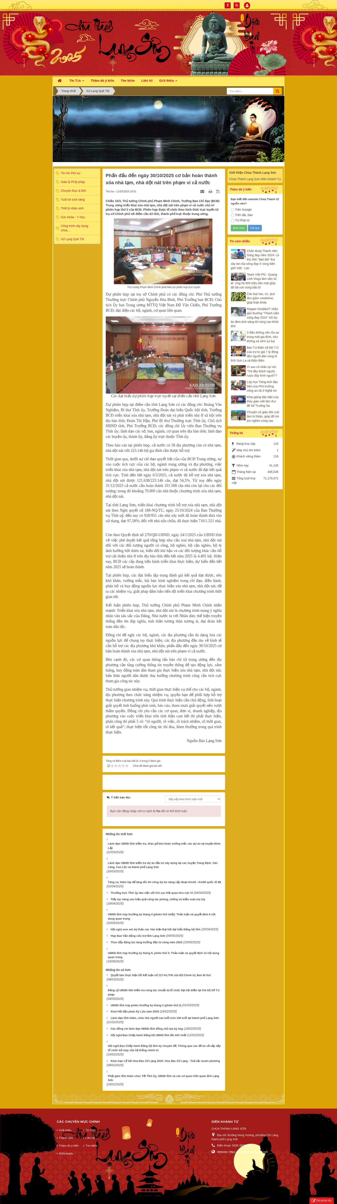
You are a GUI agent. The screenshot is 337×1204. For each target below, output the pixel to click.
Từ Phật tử (240, 220)
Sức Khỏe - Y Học (73, 217)
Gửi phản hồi (321, 1201)
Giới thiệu (65, 1124)
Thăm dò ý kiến (69, 1140)
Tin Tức (90, 1124)
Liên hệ (90, 1132)
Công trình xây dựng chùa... (74, 228)
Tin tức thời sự (70, 173)
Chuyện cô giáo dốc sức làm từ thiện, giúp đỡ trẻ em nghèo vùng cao (263, 416)
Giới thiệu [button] (168, 82)
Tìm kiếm (91, 1140)
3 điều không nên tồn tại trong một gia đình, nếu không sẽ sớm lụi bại (263, 337)
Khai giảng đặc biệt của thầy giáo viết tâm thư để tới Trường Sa (263, 401)
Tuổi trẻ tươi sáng (73, 199)
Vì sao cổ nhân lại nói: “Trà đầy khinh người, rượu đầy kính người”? (262, 371)
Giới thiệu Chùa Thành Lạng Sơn (252, 172)
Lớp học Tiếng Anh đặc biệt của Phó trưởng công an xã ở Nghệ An (262, 386)
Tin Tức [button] (76, 82)
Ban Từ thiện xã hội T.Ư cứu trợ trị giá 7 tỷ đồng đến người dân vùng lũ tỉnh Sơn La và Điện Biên (255, 354)
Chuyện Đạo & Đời (73, 190)
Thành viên (66, 1132)
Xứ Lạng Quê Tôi (72, 239)
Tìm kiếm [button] (128, 80)
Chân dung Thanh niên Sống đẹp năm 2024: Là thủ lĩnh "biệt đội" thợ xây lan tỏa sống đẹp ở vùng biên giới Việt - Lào (255, 259)
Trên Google (241, 210)
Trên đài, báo (242, 215)
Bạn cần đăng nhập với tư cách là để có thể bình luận (148, 805)
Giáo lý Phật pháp (73, 182)
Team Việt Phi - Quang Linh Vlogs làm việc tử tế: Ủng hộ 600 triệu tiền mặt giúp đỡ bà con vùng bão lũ (254, 281)
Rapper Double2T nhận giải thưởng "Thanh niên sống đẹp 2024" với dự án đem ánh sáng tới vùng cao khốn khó (255, 317)
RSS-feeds (66, 1148)
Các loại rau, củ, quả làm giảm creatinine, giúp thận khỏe (261, 298)
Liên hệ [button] (147, 80)
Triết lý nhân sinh (72, 208)
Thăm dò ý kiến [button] (102, 80)
